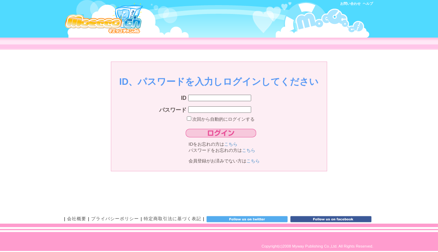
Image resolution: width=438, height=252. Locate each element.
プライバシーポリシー (115, 218)
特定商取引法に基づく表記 (172, 218)
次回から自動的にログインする (221, 119)
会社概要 (76, 218)
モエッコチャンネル (104, 18)
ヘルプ (368, 3)
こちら (230, 144)
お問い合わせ (350, 3)
